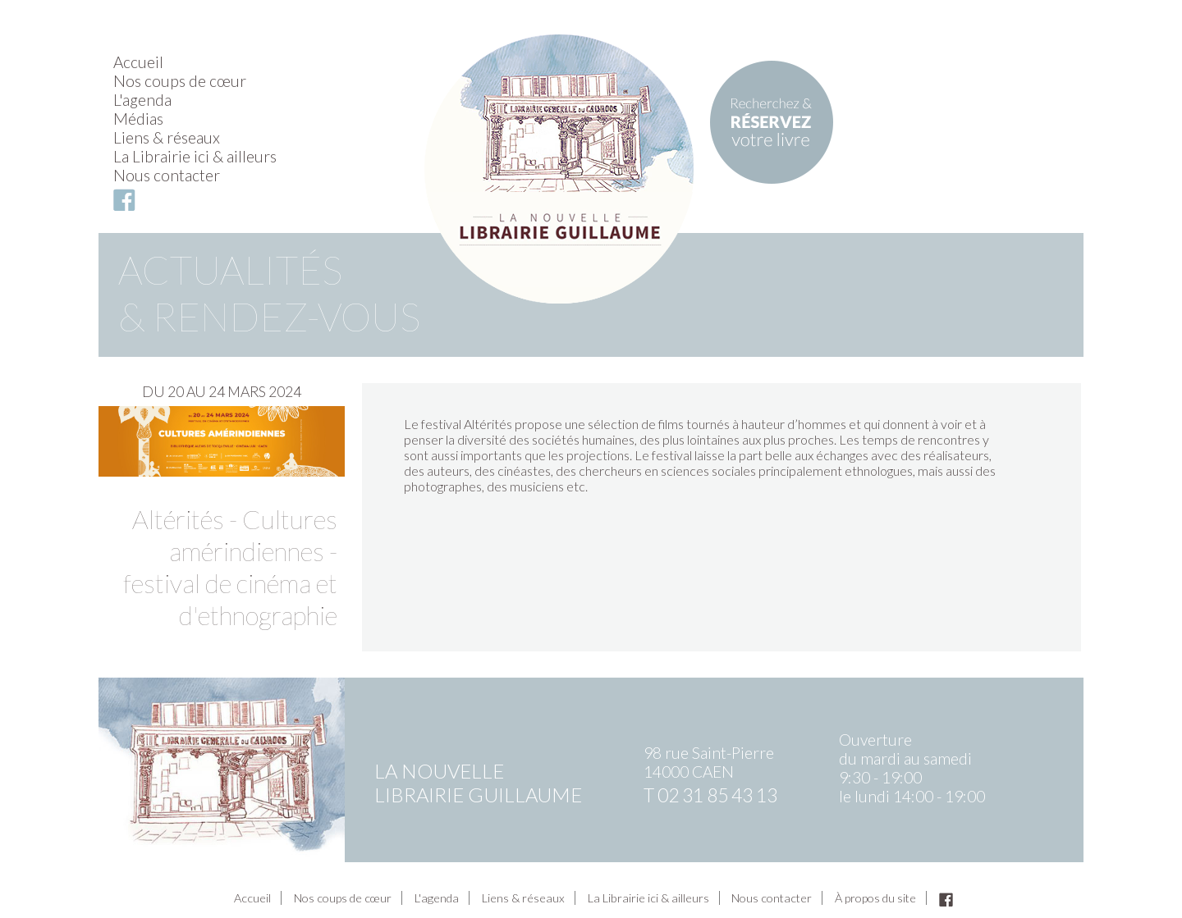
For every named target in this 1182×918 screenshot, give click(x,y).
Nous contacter (166, 175)
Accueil (138, 62)
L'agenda (142, 99)
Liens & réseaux (166, 137)
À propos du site (875, 898)
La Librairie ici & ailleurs (195, 156)
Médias (138, 118)
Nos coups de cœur (179, 80)
